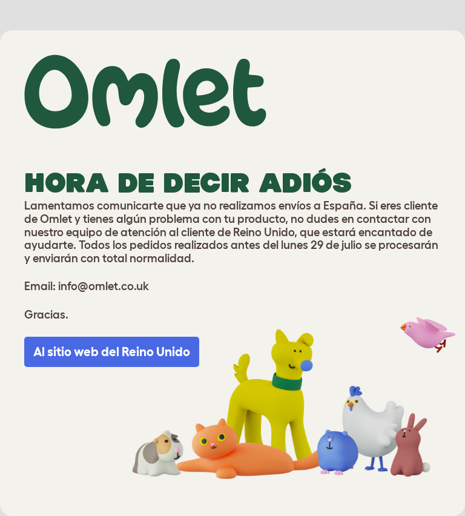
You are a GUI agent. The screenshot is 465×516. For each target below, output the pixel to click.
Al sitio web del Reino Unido (111, 352)
